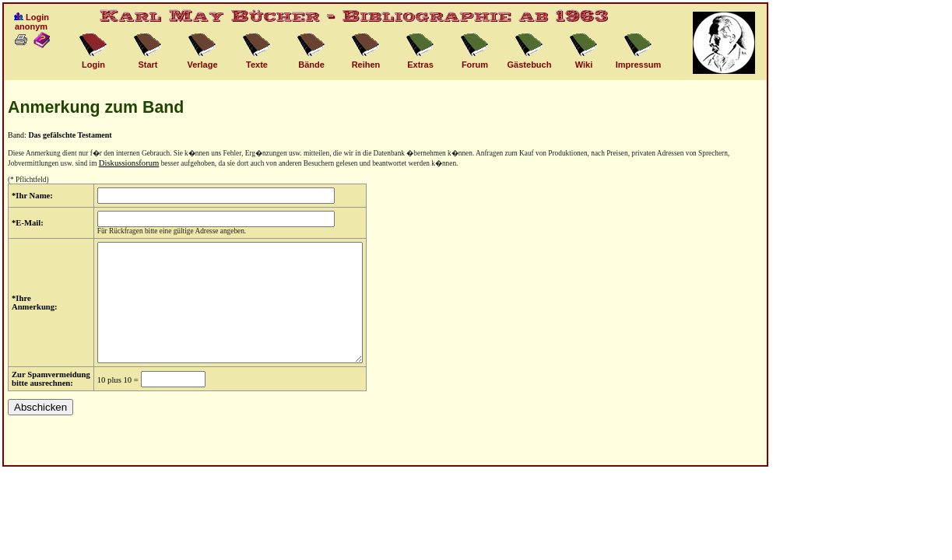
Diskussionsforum (129, 163)
